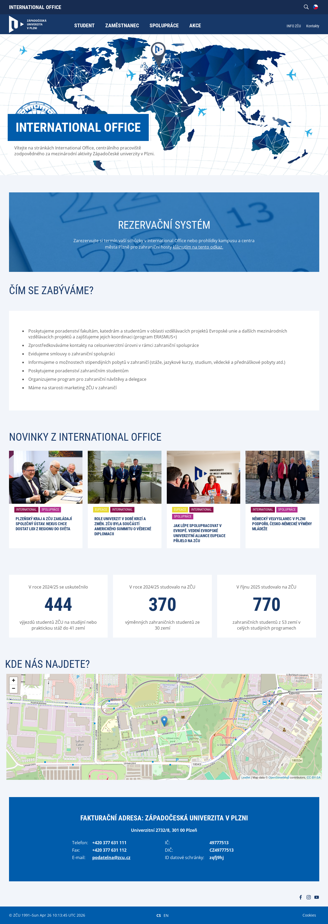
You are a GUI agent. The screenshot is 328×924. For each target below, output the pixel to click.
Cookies (309, 915)
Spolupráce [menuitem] (164, 25)
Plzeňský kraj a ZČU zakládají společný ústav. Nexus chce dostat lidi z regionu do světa (44, 523)
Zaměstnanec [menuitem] (122, 25)
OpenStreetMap (279, 777)
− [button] (13, 689)
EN (166, 915)
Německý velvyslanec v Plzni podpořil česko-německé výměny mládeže (282, 523)
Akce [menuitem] (195, 25)
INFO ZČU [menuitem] (294, 26)
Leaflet (246, 777)
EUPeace (101, 509)
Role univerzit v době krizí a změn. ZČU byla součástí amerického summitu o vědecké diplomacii (122, 526)
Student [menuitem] (84, 25)
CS (158, 915)
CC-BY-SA (314, 777)
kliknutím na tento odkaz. (198, 247)
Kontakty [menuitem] (312, 26)
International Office (35, 7)
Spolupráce (50, 509)
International (26, 509)
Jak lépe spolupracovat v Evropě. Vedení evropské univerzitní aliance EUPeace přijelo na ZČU (199, 533)
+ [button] (13, 681)
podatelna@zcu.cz (111, 857)
